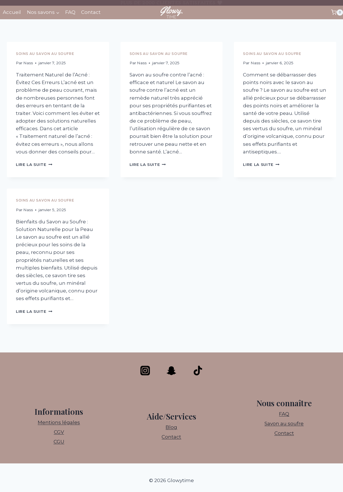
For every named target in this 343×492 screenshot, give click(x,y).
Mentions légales (59, 422)
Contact (91, 12)
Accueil (12, 12)
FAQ (70, 12)
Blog (171, 427)
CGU (59, 441)
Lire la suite (34, 164)
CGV (59, 432)
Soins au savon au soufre (45, 54)
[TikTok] (198, 370)
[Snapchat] (171, 370)
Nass (28, 63)
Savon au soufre (284, 423)
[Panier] (337, 12)
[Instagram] (145, 370)
